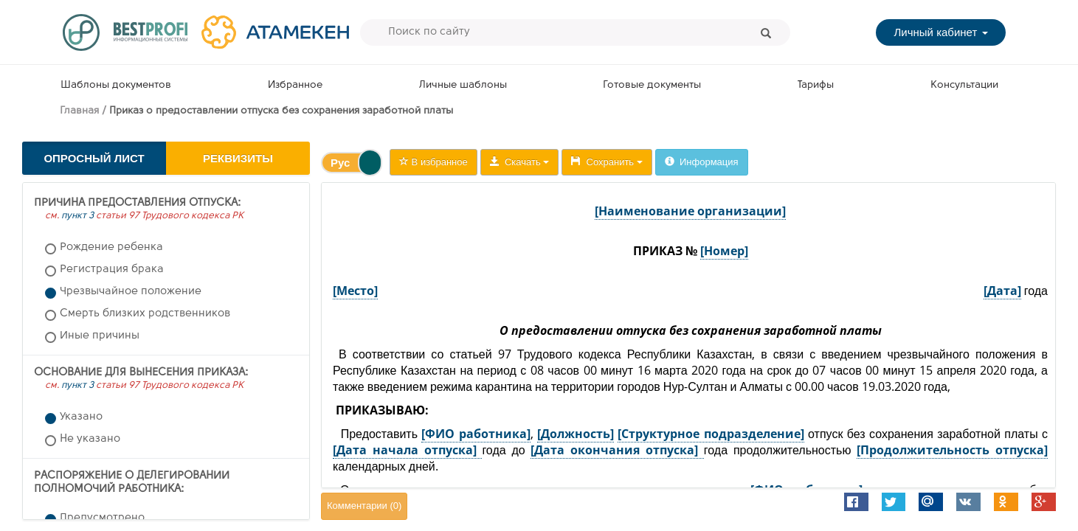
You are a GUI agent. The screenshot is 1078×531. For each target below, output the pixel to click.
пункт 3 (77, 216)
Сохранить (606, 161)
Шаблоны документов (116, 85)
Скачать (520, 161)
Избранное (295, 85)
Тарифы (816, 85)
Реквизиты (238, 158)
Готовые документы (652, 85)
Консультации (964, 85)
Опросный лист (94, 158)
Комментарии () (364, 505)
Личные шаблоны (463, 85)
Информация (702, 161)
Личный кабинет (940, 32)
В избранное (433, 161)
